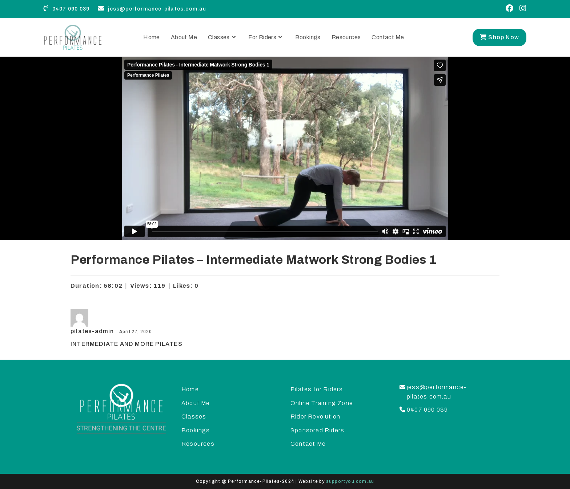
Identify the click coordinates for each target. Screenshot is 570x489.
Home (190, 389)
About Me (195, 403)
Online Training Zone (321, 403)
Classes (193, 416)
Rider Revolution (315, 416)
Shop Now (499, 37)
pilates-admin (93, 331)
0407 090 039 (66, 9)
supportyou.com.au (350, 481)
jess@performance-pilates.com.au (152, 9)
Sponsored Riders (317, 430)
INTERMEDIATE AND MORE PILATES (126, 344)
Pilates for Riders (316, 389)
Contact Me (308, 444)
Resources (197, 444)
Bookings (195, 430)
